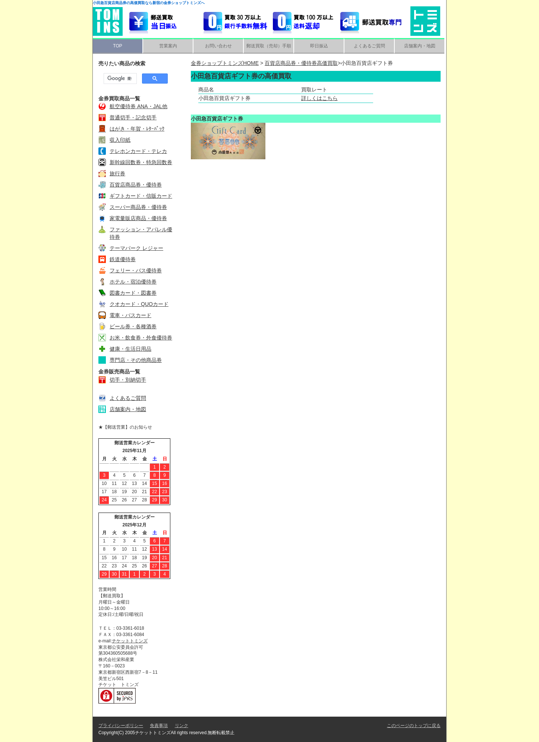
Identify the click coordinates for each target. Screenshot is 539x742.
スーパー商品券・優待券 (138, 207)
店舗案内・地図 (419, 45)
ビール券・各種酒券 (133, 326)
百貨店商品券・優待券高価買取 (301, 63)
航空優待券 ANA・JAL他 (138, 106)
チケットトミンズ (130, 641)
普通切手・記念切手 (133, 117)
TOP (117, 45)
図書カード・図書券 (133, 293)
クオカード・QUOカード (139, 304)
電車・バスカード (130, 315)
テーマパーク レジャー (136, 248)
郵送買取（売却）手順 (268, 45)
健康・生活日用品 (130, 349)
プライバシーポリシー (120, 725)
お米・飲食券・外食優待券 (141, 338)
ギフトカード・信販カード (141, 196)
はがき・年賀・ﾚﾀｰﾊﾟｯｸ (137, 129)
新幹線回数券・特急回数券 (141, 162)
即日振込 (319, 45)
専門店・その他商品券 (136, 360)
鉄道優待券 (123, 259)
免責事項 (159, 725)
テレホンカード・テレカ (138, 151)
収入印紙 (120, 140)
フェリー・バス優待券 (136, 270)
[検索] (119, 78)
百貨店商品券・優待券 (136, 185)
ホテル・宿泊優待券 (133, 282)
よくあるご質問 (369, 45)
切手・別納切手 (128, 380)
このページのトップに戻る (414, 725)
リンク (181, 725)
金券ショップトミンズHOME (225, 63)
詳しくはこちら (319, 98)
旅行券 (117, 173)
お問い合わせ (218, 45)
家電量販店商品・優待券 (138, 218)
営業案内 (168, 45)
